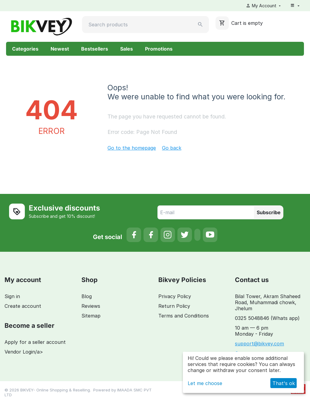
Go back (171, 148)
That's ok (283, 383)
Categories (25, 49)
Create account (23, 306)
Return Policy (174, 306)
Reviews (90, 306)
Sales (126, 49)
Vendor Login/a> (24, 352)
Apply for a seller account (35, 342)
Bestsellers (94, 49)
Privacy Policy (174, 296)
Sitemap (91, 316)
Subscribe (269, 212)
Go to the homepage (131, 148)
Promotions (159, 49)
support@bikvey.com (259, 344)
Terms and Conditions (183, 316)
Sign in (12, 296)
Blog (86, 296)
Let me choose (205, 383)
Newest (60, 49)
